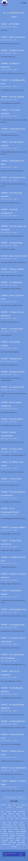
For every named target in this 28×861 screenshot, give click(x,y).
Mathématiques (10, 838)
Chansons (21, 823)
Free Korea (16, 829)
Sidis (24, 816)
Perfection (9, 807)
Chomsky (4, 814)
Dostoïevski (11, 814)
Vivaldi (11, 818)
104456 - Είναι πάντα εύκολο (14, 255)
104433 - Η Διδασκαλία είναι (14, 609)
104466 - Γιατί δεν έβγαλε (12, 96)
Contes (15, 825)
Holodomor (5, 833)
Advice (4, 823)
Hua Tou (12, 833)
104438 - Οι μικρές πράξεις (13, 527)
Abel (3, 811)
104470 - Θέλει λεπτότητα (13, 37)
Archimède (8, 811)
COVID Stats (21, 825)
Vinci (7, 818)
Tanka (23, 840)
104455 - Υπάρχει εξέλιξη (12, 269)
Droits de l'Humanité (7, 827)
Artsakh (9, 823)
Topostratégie (12, 842)
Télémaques (19, 807)
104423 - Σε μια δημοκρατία (13, 767)
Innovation (5, 836)
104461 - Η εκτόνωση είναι (13, 177)
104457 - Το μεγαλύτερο (12, 242)
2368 (20, 797)
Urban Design (21, 842)
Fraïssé (24, 814)
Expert (14, 805)
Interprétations (21, 836)
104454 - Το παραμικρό (11, 282)
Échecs (16, 827)
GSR (18, 805)
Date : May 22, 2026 (6, 199)
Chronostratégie (7, 825)
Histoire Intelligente (21, 831)
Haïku (5, 831)
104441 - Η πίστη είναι (11, 478)
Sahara (12, 840)
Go (1, 831)
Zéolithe (18, 844)
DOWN (26, 859)
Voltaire (17, 818)
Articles (15, 27)
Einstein (18, 814)
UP (26, 856)
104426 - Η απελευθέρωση (13, 721)
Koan (3, 838)
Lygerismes (24, 805)
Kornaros (8, 816)
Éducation (4, 829)
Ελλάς (9, 805)
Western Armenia (6, 844)
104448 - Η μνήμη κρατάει (13, 371)
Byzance (15, 823)
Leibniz (15, 816)
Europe (10, 829)
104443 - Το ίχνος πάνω (12, 448)
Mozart (20, 816)
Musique (18, 838)
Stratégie (17, 840)
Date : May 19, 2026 (6, 644)
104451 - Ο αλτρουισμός (12, 328)
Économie (22, 827)
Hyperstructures (20, 833)
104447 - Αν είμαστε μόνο (12, 387)
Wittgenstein (24, 818)
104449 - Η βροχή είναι (11, 358)
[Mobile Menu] (24, 3)
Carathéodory (21, 811)
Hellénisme (11, 831)
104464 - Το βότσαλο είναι (13, 128)
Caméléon (3, 805)
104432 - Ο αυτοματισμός (12, 624)
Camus (14, 811)
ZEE (14, 844)
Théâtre (4, 842)
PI (14, 807)
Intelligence (12, 836)
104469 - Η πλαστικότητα (12, 50)
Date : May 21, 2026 (6, 563)
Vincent (2, 818)
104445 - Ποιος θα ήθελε (12, 419)
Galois (3, 816)
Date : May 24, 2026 (6, 27)
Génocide (23, 829)
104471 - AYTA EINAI (10, 24)
